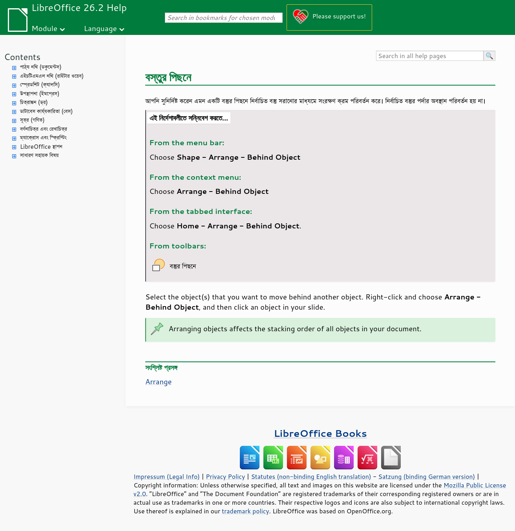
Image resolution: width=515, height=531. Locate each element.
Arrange (158, 381)
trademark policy (245, 511)
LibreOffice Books (320, 433)
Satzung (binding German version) (426, 476)
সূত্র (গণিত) (32, 120)
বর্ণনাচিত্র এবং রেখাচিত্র (43, 129)
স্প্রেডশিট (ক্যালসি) (40, 84)
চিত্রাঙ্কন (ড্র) (34, 102)
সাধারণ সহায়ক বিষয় (39, 155)
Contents (22, 57)
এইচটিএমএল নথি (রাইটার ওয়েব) (52, 76)
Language (100, 28)
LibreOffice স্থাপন (41, 146)
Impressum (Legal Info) (166, 476)
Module (44, 28)
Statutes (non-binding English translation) (311, 476)
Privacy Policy (225, 476)
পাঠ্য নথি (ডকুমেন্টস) (41, 67)
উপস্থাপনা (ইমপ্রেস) (40, 93)
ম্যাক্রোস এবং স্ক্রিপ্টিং (43, 137)
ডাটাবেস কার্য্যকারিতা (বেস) (46, 111)
